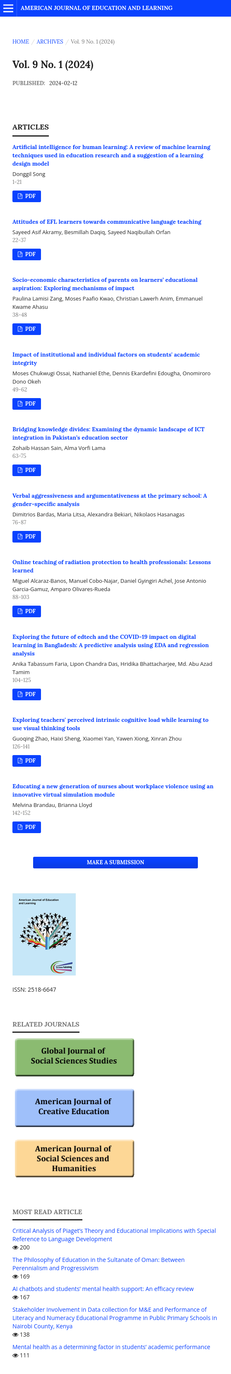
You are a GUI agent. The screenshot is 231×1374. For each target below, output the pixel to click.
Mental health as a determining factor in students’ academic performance (111, 1347)
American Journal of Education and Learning (97, 8)
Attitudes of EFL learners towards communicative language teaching (106, 221)
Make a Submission (115, 862)
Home (20, 41)
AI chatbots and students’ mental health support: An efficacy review (103, 1289)
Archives (50, 41)
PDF (30, 196)
